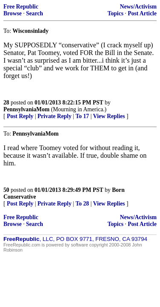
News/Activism (138, 6)
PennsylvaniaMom (26, 109)
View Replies (109, 116)
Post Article (142, 13)
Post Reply (20, 116)
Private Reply (55, 116)
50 (6, 190)
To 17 (82, 116)
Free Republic (20, 6)
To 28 (82, 203)
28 (6, 102)
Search (34, 13)
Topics (115, 13)
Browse (12, 13)
